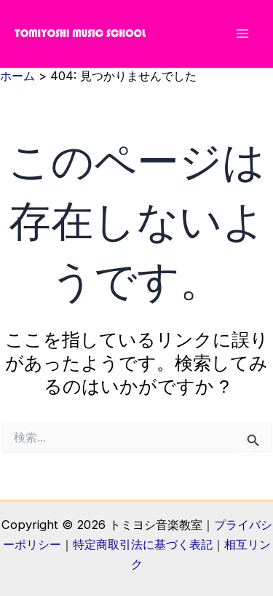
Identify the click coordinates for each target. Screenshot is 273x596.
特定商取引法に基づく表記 (143, 544)
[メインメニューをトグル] (242, 33)
